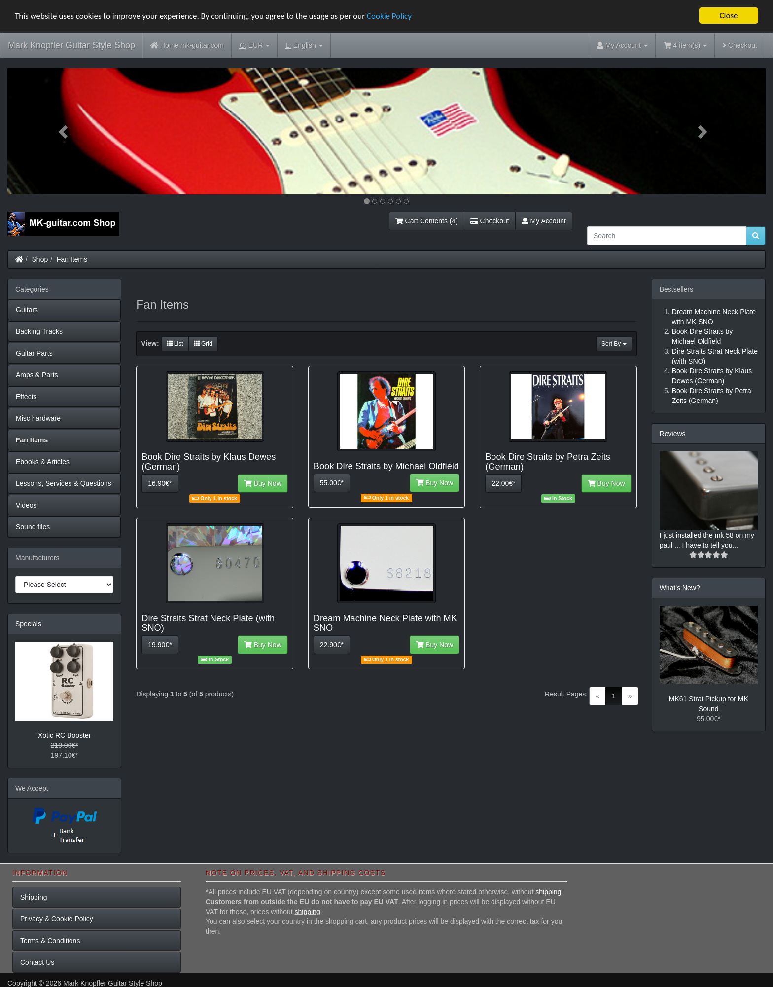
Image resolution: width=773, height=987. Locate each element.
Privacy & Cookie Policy (56, 919)
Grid (203, 343)
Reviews (673, 434)
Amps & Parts (37, 375)
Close (728, 15)
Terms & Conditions (50, 941)
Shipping (33, 897)
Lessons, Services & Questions (63, 483)
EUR (255, 45)
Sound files (33, 527)
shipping (548, 892)
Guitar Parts (34, 353)
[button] (64, 131)
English (303, 45)
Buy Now (262, 483)
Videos (26, 505)
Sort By (614, 343)
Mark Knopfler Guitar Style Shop (71, 45)
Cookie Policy (389, 15)
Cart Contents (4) (426, 221)
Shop (40, 259)
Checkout (740, 45)
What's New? (680, 588)
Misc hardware (38, 418)
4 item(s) (685, 45)
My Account (544, 221)
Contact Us (37, 962)
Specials (28, 624)
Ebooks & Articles (43, 462)
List (175, 343)
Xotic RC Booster (64, 735)
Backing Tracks (39, 331)
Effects (26, 397)
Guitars (27, 310)
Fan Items (72, 259)
